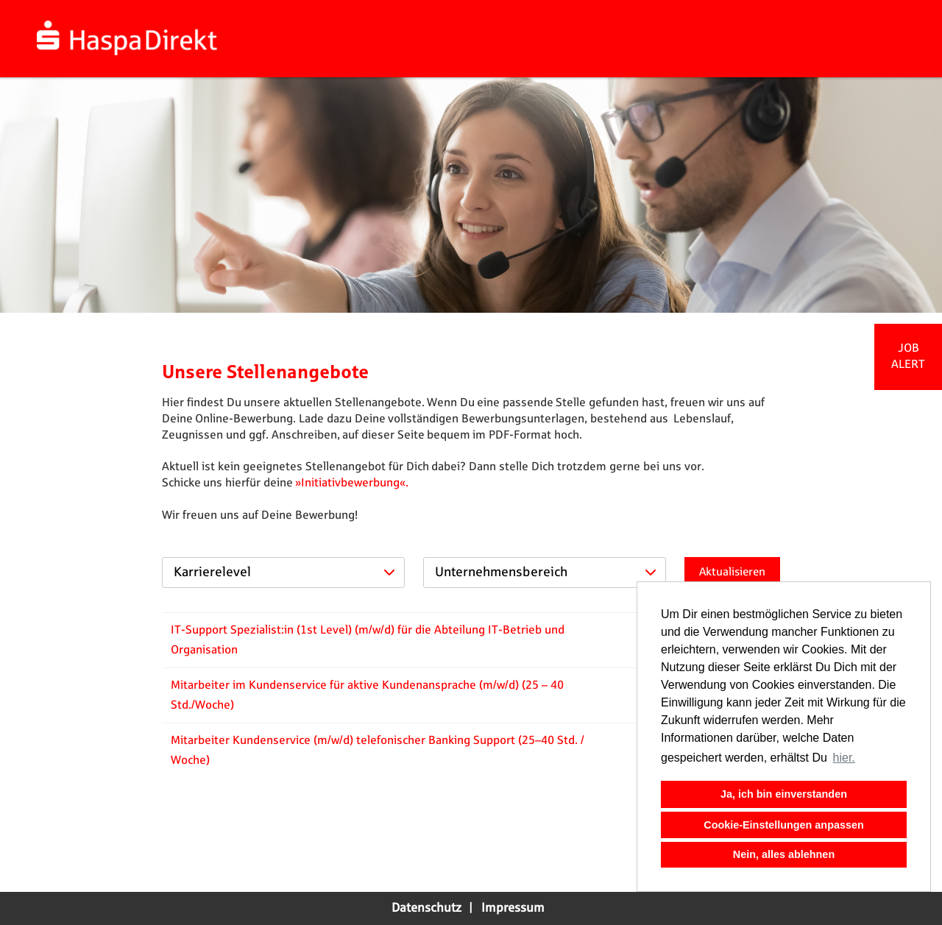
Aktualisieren (732, 572)
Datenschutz (426, 908)
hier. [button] (844, 757)
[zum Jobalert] (908, 357)
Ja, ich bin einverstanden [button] (783, 794)
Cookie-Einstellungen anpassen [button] (784, 825)
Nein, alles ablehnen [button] (784, 854)
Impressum (513, 908)
